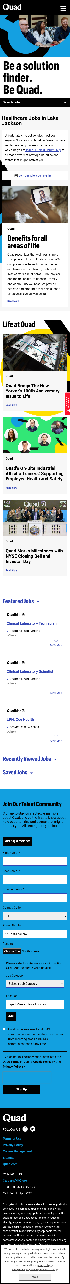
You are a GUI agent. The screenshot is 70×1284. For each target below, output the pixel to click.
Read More (13, 301)
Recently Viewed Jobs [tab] (30, 758)
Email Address (13, 889)
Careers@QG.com (15, 1180)
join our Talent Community (43, 150)
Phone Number (12, 925)
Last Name (11, 871)
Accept (35, 1277)
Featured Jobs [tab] (21, 600)
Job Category (15, 975)
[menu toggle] (63, 9)
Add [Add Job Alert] (11, 1016)
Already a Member (17, 841)
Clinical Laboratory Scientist (30, 671)
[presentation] (27, 1077)
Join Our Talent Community (35, 175)
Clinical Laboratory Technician (32, 623)
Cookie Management (17, 1151)
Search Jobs (35, 102)
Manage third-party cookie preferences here (35, 1269)
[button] (56, 645)
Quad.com (10, 1164)
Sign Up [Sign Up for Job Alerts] (21, 1089)
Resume (8, 943)
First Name (11, 852)
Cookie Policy (42, 1062)
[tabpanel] (35, 678)
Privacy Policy (12, 1066)
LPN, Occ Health (20, 719)
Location (12, 996)
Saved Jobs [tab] (18, 772)
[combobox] (35, 1004)
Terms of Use (20, 1062)
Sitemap (8, 1157)
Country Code (12, 907)
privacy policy (45, 1265)
